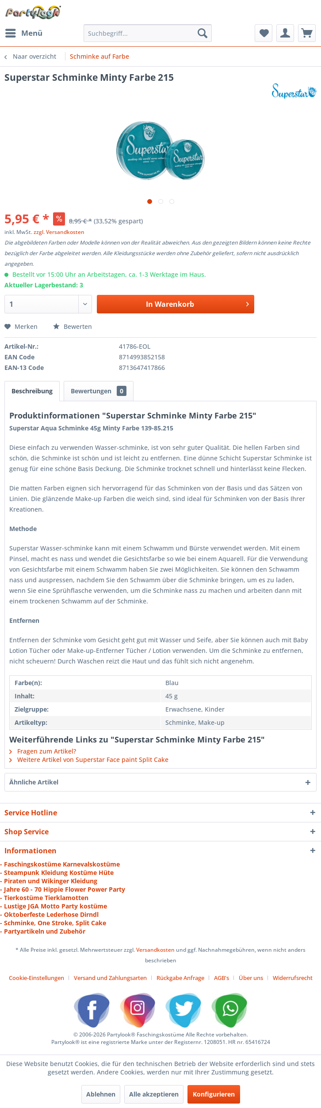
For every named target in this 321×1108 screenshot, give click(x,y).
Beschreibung (32, 391)
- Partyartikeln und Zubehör (42, 931)
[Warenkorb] (307, 33)
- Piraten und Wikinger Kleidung (48, 881)
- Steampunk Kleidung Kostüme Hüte (57, 872)
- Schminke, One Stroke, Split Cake (53, 923)
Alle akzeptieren (154, 1094)
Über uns (251, 978)
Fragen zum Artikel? (42, 751)
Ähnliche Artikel (33, 782)
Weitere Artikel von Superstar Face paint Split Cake (88, 759)
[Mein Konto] (285, 33)
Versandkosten (155, 949)
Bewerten (72, 326)
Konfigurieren (214, 1094)
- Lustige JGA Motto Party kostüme (53, 906)
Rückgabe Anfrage (180, 978)
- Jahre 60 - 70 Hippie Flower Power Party (62, 889)
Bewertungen (98, 391)
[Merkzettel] (263, 33)
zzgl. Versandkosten (59, 232)
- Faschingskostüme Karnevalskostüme (60, 864)
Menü (23, 32)
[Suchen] (202, 33)
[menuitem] (23, 33)
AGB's (221, 978)
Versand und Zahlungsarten (110, 978)
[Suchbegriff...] (148, 33)
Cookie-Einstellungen (36, 978)
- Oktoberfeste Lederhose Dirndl (49, 914)
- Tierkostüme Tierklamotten (44, 897)
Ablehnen (100, 1094)
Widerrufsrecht (293, 978)
